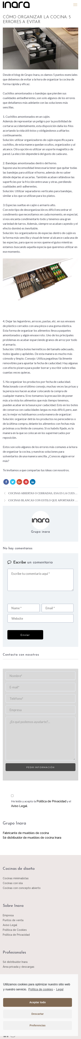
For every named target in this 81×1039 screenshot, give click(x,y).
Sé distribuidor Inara (15, 961)
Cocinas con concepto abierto (22, 888)
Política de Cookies (15, 929)
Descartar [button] (37, 1013)
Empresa (8, 915)
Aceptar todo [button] (37, 1002)
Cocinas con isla (13, 883)
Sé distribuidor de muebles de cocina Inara (32, 837)
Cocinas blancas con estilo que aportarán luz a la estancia (43, 500)
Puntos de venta (13, 920)
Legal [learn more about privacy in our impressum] (59, 989)
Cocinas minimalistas (16, 878)
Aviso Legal (19, 806)
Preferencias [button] (37, 1025)
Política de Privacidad (51, 801)
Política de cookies (40, 989)
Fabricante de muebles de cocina (26, 833)
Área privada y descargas (18, 966)
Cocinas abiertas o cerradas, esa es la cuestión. (43, 493)
